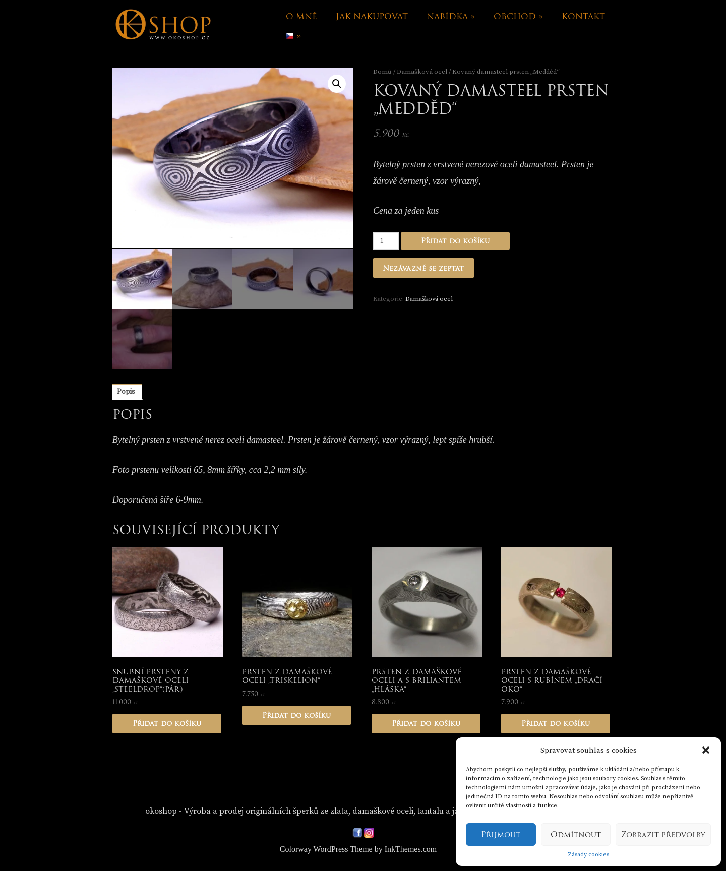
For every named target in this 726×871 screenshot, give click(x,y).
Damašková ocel (422, 72)
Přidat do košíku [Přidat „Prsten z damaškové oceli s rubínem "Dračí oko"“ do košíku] (555, 724)
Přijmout (500, 835)
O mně (301, 16)
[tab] (126, 393)
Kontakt (583, 16)
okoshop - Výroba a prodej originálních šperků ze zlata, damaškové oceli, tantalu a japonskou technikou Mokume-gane (364, 812)
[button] (706, 750)
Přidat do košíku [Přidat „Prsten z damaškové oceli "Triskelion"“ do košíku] (296, 715)
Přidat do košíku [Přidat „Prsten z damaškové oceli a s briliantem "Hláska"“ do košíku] (426, 724)
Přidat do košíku (455, 240)
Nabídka (451, 16)
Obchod (518, 16)
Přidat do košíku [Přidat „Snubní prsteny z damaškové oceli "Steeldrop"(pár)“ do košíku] (167, 724)
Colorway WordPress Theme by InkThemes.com (358, 850)
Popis (126, 392)
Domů (382, 72)
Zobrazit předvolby (663, 835)
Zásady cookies (588, 854)
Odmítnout (576, 835)
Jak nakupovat (372, 16)
